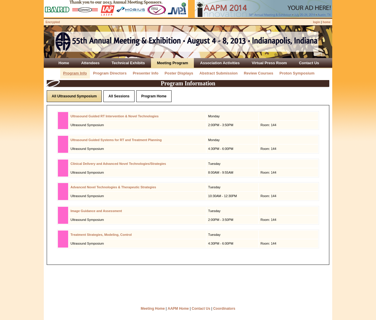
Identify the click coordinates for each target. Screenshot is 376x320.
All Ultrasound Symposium (74, 96)
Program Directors (110, 73)
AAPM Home (178, 309)
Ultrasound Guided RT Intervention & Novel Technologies (114, 116)
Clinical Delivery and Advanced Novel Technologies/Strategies (118, 163)
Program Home (154, 96)
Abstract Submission (218, 73)
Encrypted (53, 22)
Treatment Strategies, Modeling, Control (101, 234)
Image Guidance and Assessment (96, 211)
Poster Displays (178, 73)
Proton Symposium (296, 73)
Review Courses (258, 73)
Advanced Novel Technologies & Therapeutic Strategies (113, 187)
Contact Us (201, 309)
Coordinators (224, 309)
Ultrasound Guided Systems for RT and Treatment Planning (116, 140)
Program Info (75, 73)
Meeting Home (153, 309)
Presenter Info (145, 73)
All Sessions (118, 96)
